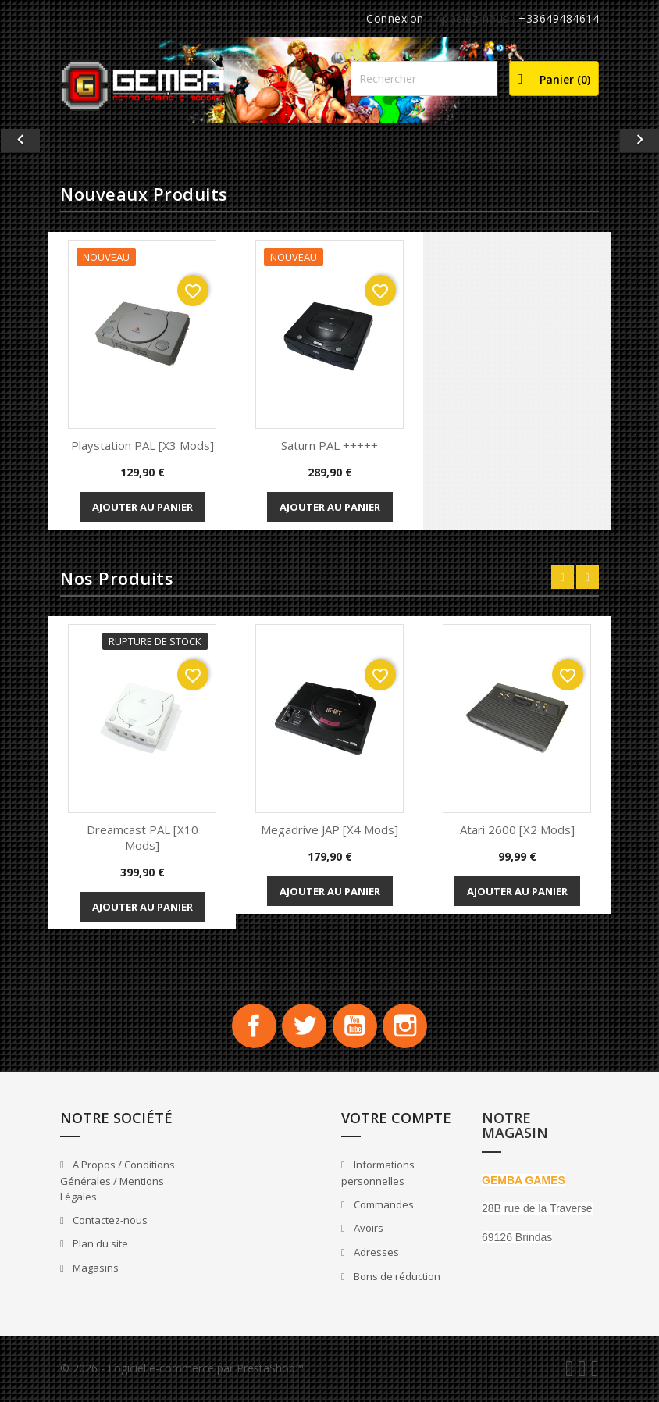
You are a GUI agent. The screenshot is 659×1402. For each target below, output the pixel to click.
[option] (329, 140)
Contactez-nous (109, 1222)
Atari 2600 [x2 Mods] (517, 829)
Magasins (94, 1270)
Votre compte (396, 1120)
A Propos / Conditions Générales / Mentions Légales (117, 1184)
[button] (49, 140)
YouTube (356, 1027)
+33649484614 (558, 18)
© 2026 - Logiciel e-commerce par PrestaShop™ (182, 1370)
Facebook (249, 1027)
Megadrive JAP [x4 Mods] (329, 829)
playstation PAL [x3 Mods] (142, 445)
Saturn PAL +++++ (329, 445)
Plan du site (99, 1247)
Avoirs (367, 1231)
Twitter (303, 1027)
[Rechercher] (424, 78)
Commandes (382, 1207)
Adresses (375, 1254)
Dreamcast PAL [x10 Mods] (142, 837)
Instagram (409, 1027)
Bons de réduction (395, 1279)
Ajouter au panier (142, 507)
